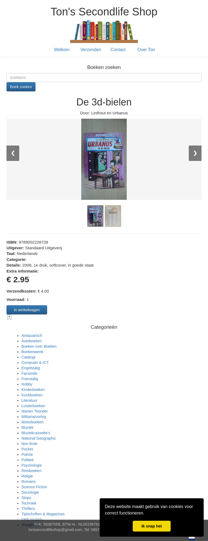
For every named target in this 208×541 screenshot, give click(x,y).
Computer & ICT (35, 362)
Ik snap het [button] (151, 526)
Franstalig (29, 379)
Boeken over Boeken (39, 346)
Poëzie (27, 454)
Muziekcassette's (35, 433)
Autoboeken (31, 341)
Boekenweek (32, 352)
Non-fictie (29, 444)
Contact (117, 49)
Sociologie (30, 492)
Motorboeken (32, 422)
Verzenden (90, 49)
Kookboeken (32, 395)
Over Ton (146, 49)
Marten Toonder (34, 411)
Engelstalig (30, 368)
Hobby (26, 384)
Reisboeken (31, 471)
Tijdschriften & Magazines (43, 514)
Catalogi (28, 357)
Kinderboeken (33, 389)
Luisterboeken (33, 406)
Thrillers (28, 508)
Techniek (28, 503)
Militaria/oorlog (33, 416)
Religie (27, 476)
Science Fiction (34, 487)
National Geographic (38, 438)
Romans (28, 481)
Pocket (27, 449)
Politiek (27, 460)
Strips (26, 498)
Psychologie (31, 465)
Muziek (27, 427)
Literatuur (29, 400)
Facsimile (29, 373)
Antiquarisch (31, 335)
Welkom (62, 49)
